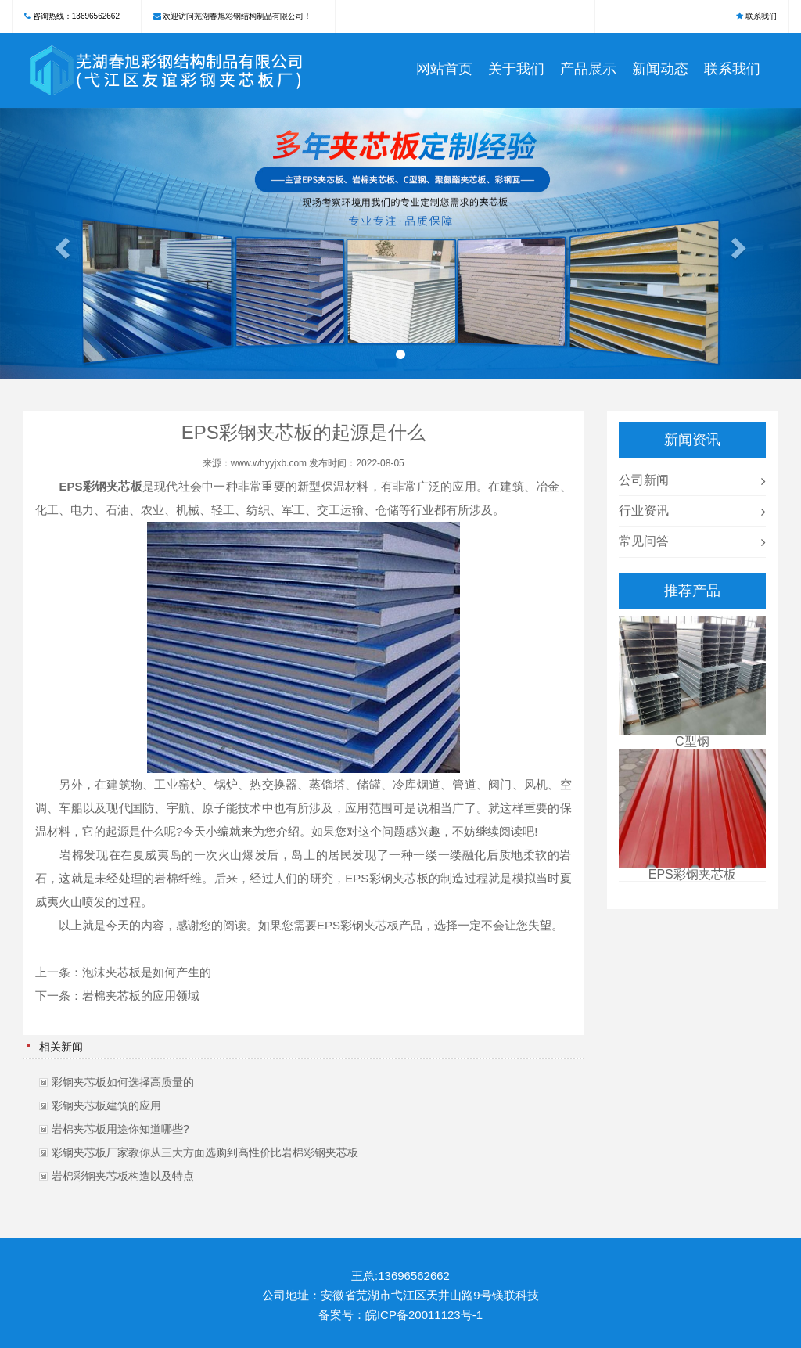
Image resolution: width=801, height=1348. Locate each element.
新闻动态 (660, 69)
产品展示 (588, 69)
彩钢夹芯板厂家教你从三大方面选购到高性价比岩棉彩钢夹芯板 (205, 1152)
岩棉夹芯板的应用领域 (140, 995)
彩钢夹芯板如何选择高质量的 (123, 1082)
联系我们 (761, 16)
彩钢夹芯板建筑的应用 (106, 1105)
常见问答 (644, 541)
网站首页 (444, 69)
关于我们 (516, 69)
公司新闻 (644, 480)
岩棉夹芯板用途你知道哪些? (120, 1129)
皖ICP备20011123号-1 (424, 1314)
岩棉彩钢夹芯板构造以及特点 (123, 1176)
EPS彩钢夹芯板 (100, 486)
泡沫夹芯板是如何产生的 (146, 972)
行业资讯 (644, 510)
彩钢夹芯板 (398, 878)
